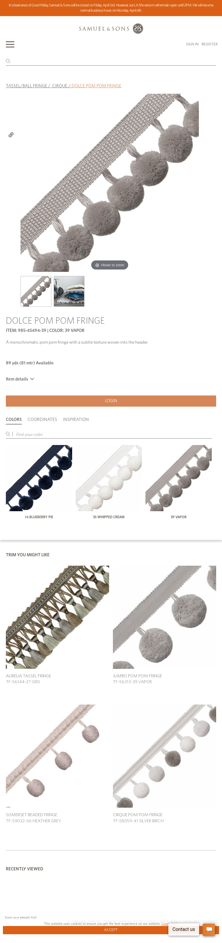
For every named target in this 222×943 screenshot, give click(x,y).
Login (111, 401)
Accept (111, 930)
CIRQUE (59, 86)
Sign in (192, 44)
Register (209, 44)
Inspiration (76, 419)
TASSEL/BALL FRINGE (26, 86)
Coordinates (42, 419)
